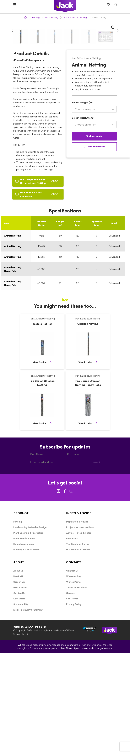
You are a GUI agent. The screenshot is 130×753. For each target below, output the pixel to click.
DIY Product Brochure (78, 649)
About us (18, 670)
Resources (72, 638)
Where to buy (73, 676)
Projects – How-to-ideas (80, 627)
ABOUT (18, 662)
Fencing (36, 17)
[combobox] (94, 209)
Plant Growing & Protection (28, 632)
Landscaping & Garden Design (30, 627)
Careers (70, 693)
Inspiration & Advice (77, 621)
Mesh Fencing (51, 17)
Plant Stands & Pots (24, 638)
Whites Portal (73, 681)
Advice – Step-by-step (79, 632)
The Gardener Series (77, 644)
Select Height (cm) (82, 217)
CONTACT (73, 662)
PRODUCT (20, 613)
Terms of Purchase (76, 687)
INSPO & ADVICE (78, 613)
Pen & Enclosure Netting (75, 17)
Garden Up (19, 693)
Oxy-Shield (19, 698)
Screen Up (19, 681)
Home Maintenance (23, 644)
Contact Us (72, 670)
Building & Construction (26, 649)
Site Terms (72, 698)
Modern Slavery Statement (28, 709)
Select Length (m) (82, 202)
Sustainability (20, 704)
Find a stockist (94, 235)
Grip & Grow (20, 687)
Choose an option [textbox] (85, 209)
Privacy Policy (73, 704)
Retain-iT (18, 676)
